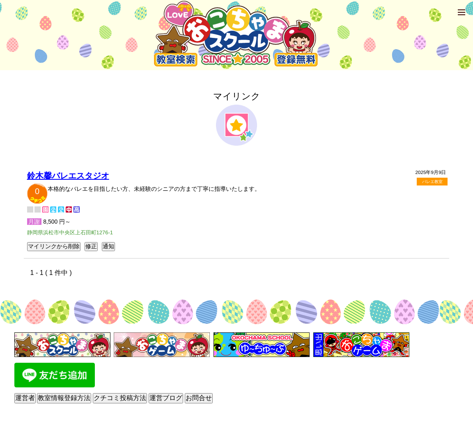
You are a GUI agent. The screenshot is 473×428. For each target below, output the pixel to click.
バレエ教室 (432, 181)
